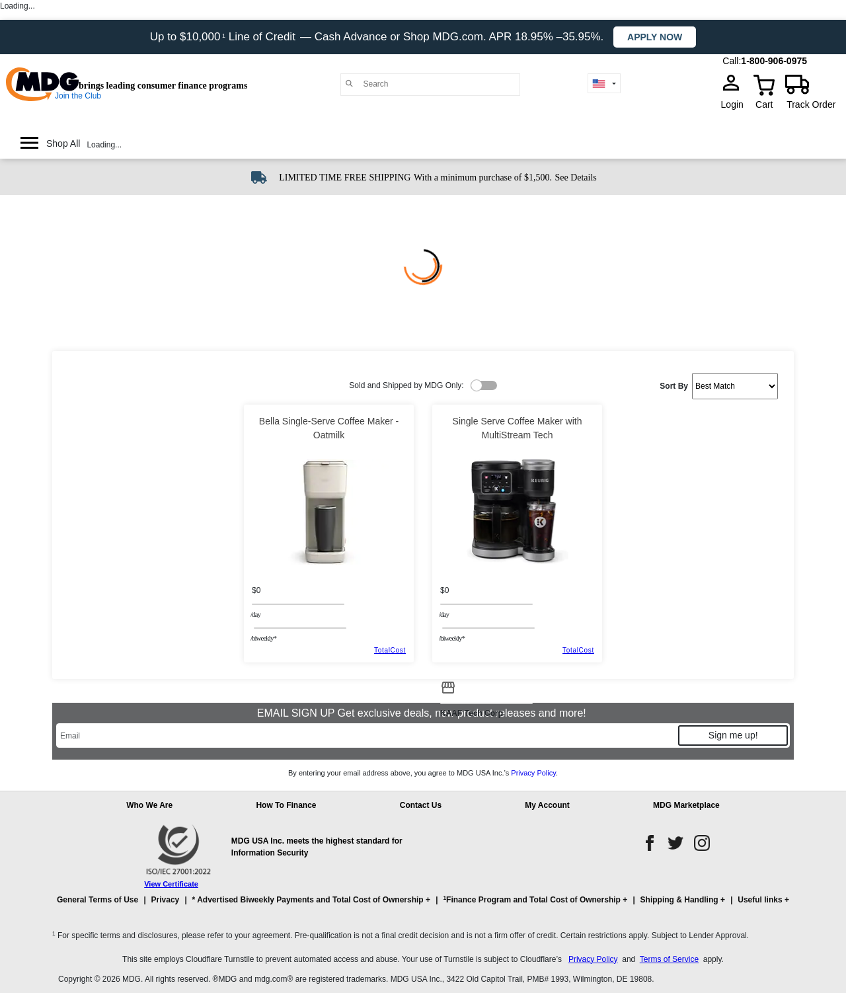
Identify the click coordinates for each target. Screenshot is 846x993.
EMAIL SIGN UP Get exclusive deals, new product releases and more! (423, 713)
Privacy (165, 899)
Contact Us (421, 805)
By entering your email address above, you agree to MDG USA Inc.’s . (423, 773)
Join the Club (78, 95)
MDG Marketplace (686, 805)
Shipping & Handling (679, 899)
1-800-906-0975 (774, 61)
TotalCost (390, 650)
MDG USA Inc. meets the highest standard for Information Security (317, 846)
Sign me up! (733, 735)
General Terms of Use (97, 899)
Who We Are (149, 805)
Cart (764, 104)
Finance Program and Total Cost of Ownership (531, 899)
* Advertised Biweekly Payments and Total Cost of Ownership (308, 899)
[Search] (438, 84)
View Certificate (171, 884)
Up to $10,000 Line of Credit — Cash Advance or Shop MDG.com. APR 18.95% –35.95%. (378, 36)
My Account (547, 805)
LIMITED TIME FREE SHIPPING (344, 177)
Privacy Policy (533, 773)
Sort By (674, 386)
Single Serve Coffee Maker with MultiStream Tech (517, 428)
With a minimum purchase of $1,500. (483, 177)
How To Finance (286, 805)
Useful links (760, 899)
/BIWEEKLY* (263, 638)
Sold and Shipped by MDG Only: (406, 385)
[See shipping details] (575, 176)
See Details (575, 177)
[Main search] (349, 83)
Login (736, 104)
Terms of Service (669, 959)
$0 (256, 590)
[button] (423, 906)
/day (255, 614)
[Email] (366, 735)
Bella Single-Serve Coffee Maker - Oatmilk (329, 428)
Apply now (654, 37)
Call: (731, 61)
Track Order (811, 104)
